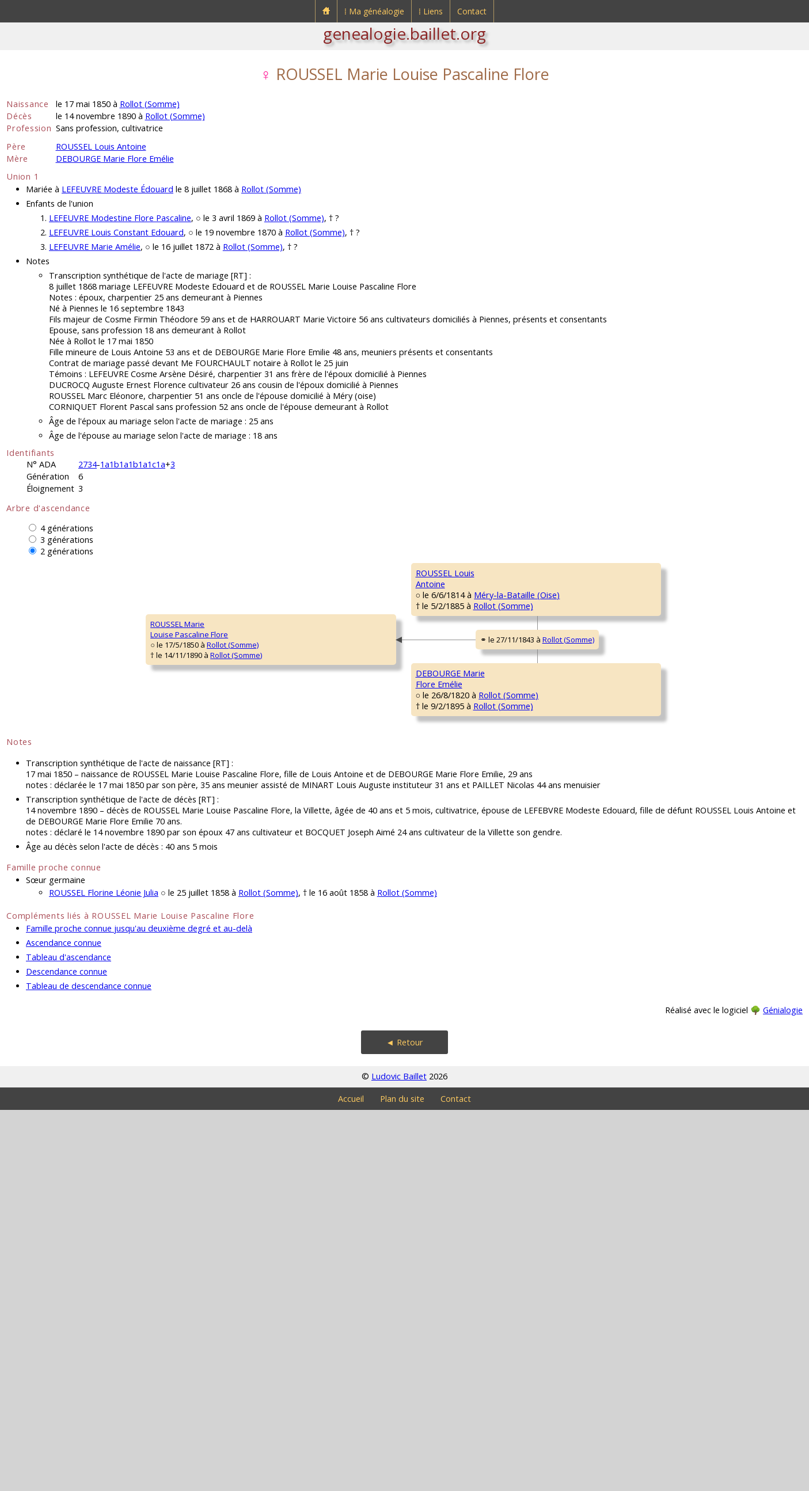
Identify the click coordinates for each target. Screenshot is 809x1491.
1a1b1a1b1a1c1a (132, 464)
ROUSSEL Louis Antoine (101, 146)
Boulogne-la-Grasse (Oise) (503, 1042)
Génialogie (783, 1391)
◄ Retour (404, 1423)
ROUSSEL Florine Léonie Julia (103, 1273)
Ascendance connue (63, 1323)
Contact (472, 11)
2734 (87, 464)
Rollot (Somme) (150, 103)
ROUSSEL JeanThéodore (641, 578)
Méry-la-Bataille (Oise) (305, 697)
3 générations (66, 539)
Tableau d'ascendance (68, 1338)
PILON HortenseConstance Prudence (452, 750)
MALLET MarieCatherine (640, 1061)
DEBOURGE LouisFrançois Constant (447, 888)
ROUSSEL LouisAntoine (241, 681)
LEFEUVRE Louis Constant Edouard (116, 232)
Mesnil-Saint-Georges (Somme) (511, 904)
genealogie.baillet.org (404, 33)
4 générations (66, 528)
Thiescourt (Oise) (501, 766)
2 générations (66, 551)
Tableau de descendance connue (88, 1366)
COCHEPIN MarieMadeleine (645, 647)
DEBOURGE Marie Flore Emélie (115, 158)
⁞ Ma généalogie (374, 11)
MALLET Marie (440, 1022)
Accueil (351, 1479)
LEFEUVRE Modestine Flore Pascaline (120, 217)
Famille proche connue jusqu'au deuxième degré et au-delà (139, 1309)
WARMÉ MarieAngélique (640, 923)
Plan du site (402, 1479)
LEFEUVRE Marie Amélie (94, 246)
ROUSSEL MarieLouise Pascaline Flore (53, 819)
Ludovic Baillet (399, 1457)
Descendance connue (66, 1352)
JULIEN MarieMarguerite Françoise (653, 785)
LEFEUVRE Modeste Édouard (117, 189)
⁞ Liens (431, 11)
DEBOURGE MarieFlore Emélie (245, 958)
